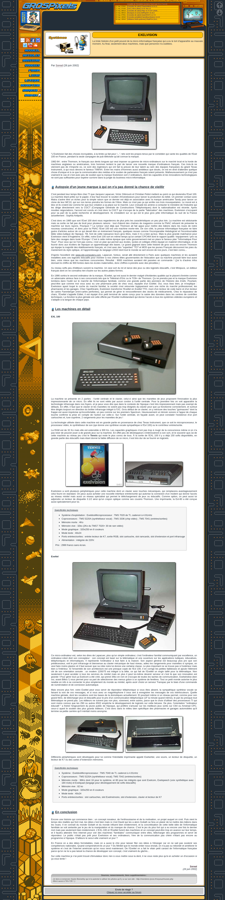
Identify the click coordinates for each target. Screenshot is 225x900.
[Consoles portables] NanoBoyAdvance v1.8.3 (143, 17)
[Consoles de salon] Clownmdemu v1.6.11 (142, 6)
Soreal (59, 65)
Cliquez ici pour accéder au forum (124, 892)
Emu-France (162, 4)
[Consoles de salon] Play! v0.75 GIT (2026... (143, 11)
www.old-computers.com (88, 255)
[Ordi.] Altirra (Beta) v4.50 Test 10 (139, 8)
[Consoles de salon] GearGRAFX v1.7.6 (141, 15)
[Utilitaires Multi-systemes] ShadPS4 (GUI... (142, 19)
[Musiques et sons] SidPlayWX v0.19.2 (141, 13)
